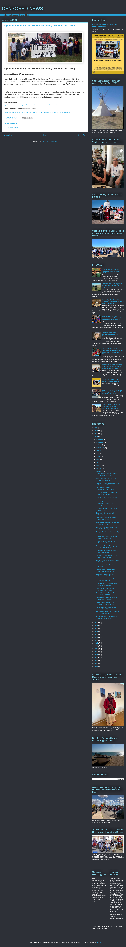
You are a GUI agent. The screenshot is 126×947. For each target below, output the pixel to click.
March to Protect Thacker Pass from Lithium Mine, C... (106, 608)
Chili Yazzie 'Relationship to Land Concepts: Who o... (107, 493)
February (99, 468)
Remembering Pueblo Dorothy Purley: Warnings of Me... (106, 603)
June (98, 456)
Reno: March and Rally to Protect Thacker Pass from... (107, 594)
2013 (96, 649)
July (98, 453)
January (99, 471)
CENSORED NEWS (22, 8)
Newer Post (8, 135)
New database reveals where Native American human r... (106, 570)
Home (45, 135)
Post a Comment (12, 127)
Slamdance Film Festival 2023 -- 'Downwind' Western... (106, 556)
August (98, 451)
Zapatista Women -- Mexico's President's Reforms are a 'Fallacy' (111, 271)
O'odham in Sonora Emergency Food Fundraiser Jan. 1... (106, 547)
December (100, 439)
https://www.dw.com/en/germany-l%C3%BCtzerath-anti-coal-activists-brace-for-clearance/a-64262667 (37, 112)
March (98, 465)
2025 (96, 431)
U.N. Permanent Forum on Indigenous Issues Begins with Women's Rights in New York (112, 317)
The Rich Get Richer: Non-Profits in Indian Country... (107, 528)
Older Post (82, 135)
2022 (96, 623)
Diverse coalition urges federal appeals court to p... (106, 579)
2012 (96, 652)
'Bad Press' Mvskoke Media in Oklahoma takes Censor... (106, 575)
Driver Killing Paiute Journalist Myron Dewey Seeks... (106, 518)
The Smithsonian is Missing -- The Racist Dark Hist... (107, 561)
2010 (96, 657)
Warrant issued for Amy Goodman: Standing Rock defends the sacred (110, 334)
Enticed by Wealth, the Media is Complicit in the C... (106, 617)
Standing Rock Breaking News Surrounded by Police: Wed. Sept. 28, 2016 (112, 285)
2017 (96, 637)
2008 (96, 663)
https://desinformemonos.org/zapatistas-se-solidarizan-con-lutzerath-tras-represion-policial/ (34, 105)
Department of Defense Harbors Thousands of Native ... (106, 474)
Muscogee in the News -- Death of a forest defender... (107, 523)
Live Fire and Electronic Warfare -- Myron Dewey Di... (107, 551)
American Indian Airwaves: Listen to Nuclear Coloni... (107, 498)
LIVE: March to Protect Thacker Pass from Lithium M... (106, 598)
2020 (96, 628)
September (100, 448)
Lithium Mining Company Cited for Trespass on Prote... (107, 542)
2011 (96, 655)
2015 (96, 643)
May (98, 459)
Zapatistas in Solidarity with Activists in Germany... (105, 589)
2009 (96, 660)
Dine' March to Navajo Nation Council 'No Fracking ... (105, 514)
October (99, 445)
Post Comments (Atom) (49, 141)
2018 (96, 634)
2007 (96, 666)
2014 (96, 646)
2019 (96, 631)
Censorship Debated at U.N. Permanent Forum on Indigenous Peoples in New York (113, 301)
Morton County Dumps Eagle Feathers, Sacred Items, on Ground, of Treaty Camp (111, 406)
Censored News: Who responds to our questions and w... (107, 584)
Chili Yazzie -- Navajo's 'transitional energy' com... (105, 488)
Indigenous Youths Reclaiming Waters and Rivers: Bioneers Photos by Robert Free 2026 (112, 366)
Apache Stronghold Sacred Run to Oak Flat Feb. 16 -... (107, 484)
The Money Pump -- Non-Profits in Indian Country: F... (107, 612)
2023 (96, 436)
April (98, 462)
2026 (96, 428)
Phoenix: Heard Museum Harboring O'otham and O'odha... (104, 503)
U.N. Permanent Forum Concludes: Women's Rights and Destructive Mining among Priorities (112, 351)
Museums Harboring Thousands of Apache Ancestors (106, 479)
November (100, 442)
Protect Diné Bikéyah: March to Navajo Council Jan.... (106, 537)
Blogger (99, 942)
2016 (96, 640)
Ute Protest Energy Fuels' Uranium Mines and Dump (110, 380)
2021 (96, 625)
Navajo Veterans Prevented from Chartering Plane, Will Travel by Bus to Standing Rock (112, 392)
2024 (96, 434)
